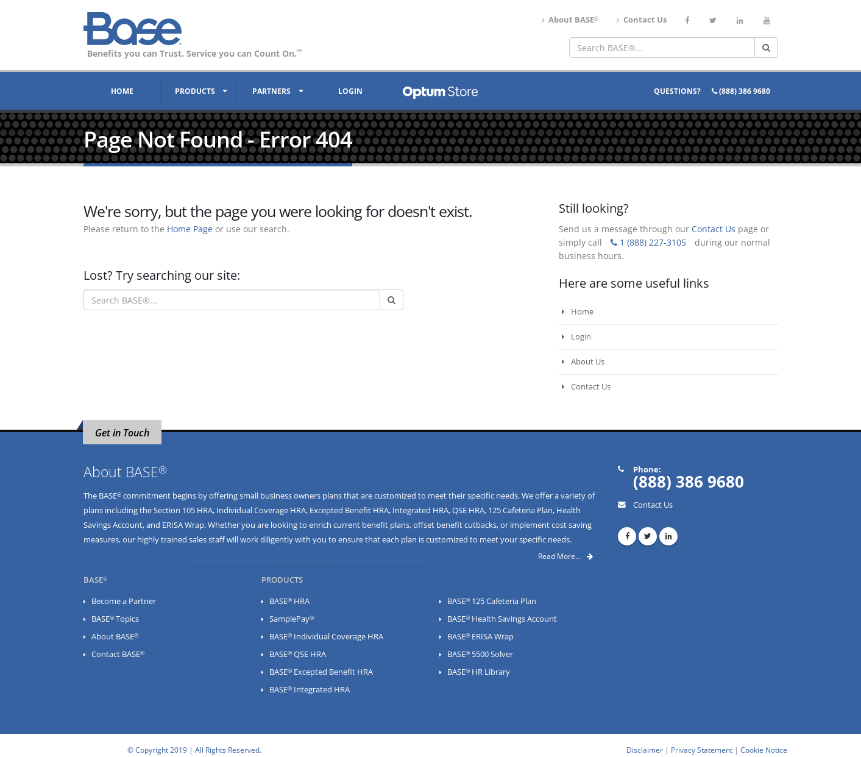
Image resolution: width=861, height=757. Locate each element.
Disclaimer (644, 750)
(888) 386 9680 (741, 91)
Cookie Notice (763, 750)
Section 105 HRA (183, 510)
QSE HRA (468, 510)
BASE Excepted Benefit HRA (321, 672)
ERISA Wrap (183, 525)
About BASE (570, 20)
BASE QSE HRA (297, 654)
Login (350, 91)
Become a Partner (123, 601)
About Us (583, 362)
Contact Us (642, 20)
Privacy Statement (701, 750)
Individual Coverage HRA (261, 510)
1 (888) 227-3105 (648, 242)
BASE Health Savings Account (502, 619)
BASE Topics (115, 619)
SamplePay (291, 619)
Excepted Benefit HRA (349, 510)
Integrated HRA (420, 510)
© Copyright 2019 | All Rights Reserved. (194, 750)
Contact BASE (117, 654)
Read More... (565, 556)
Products (195, 91)
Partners (271, 91)
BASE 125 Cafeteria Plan (491, 601)
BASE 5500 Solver (480, 654)
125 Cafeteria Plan (520, 510)
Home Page (190, 229)
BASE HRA (289, 601)
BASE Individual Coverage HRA (326, 636)
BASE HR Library (478, 672)
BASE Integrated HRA (309, 689)
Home (122, 91)
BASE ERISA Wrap (480, 636)
